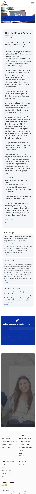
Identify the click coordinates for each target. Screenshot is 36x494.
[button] (32, 3)
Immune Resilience (7, 444)
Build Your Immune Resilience (24, 454)
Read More (7, 255)
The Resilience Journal (25, 444)
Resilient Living (6, 447)
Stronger (21, 450)
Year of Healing (6, 473)
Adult (3, 465)
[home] (5, 3)
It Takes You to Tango (25, 438)
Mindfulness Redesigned (25, 447)
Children (4, 468)
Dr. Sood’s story (23, 465)
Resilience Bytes (6, 470)
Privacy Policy (5, 490)
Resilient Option (6, 438)
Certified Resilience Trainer (9, 441)
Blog (3, 476)
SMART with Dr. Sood (24, 441)
